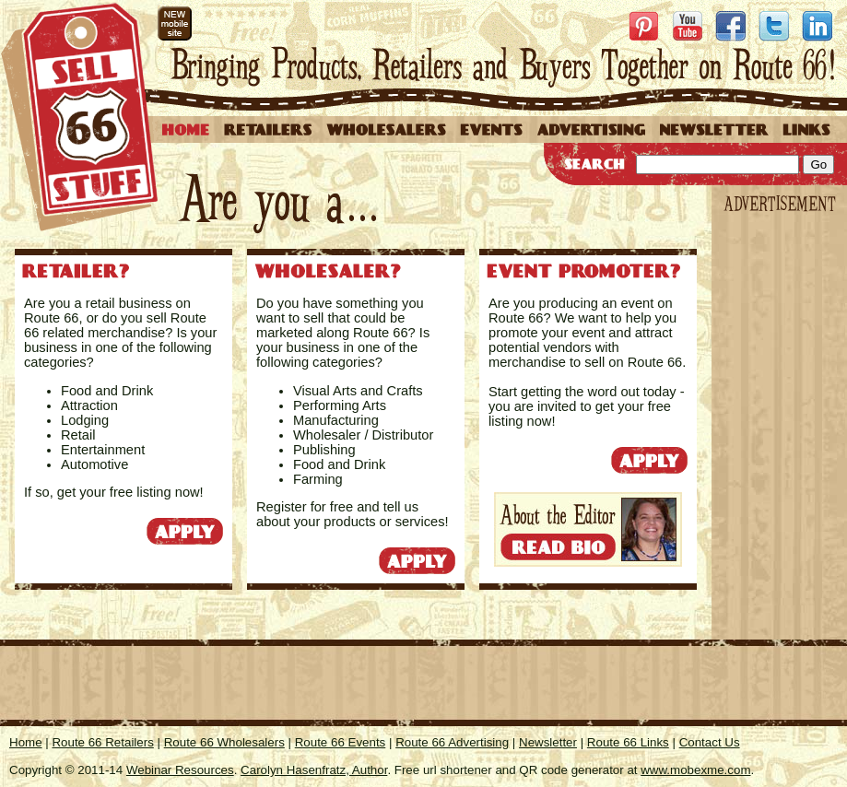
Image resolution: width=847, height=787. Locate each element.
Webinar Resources (180, 770)
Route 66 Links (628, 742)
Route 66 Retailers (102, 742)
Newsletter (548, 742)
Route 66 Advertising (452, 742)
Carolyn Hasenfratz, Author (314, 770)
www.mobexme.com (695, 770)
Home (25, 742)
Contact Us (709, 742)
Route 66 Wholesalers (224, 742)
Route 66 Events (340, 742)
